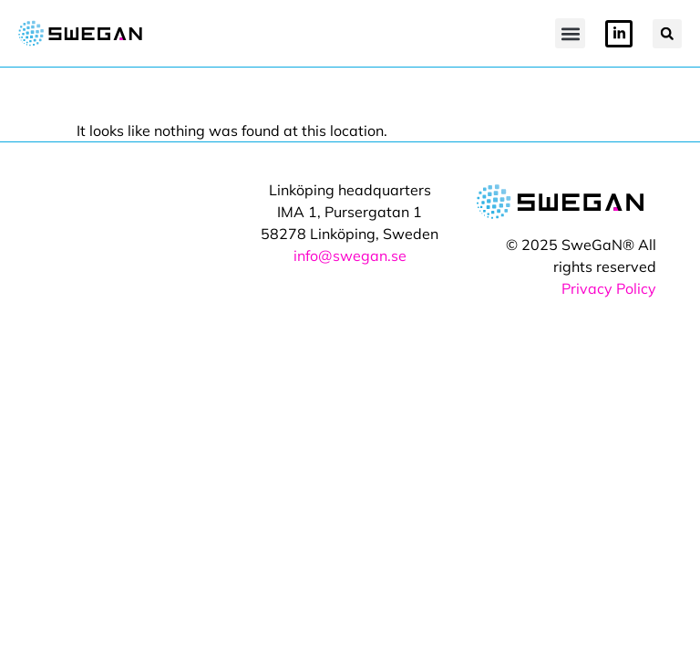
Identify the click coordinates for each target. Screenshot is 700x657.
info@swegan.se (350, 255)
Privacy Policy (608, 288)
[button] (570, 33)
